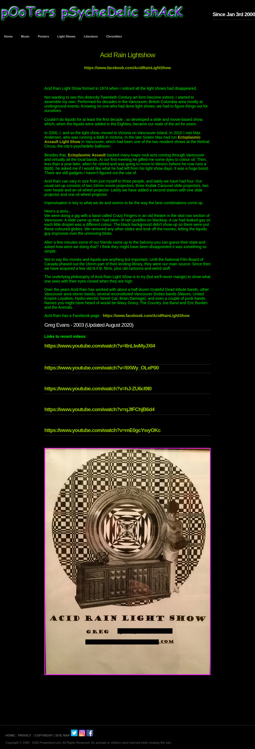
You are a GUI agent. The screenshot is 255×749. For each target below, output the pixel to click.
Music (25, 36)
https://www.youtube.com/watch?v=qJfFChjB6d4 (99, 409)
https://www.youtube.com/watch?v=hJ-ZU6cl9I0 (98, 388)
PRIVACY (24, 735)
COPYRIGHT (44, 735)
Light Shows (66, 36)
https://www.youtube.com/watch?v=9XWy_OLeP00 (101, 368)
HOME (10, 735)
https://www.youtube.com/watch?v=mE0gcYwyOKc (102, 430)
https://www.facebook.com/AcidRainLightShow (127, 68)
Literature (91, 36)
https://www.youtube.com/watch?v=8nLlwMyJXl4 (99, 346)
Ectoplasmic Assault (87, 155)
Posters (43, 36)
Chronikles (114, 36)
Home (8, 36)
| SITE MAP (62, 735)
